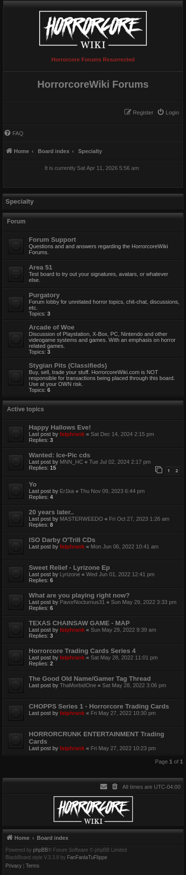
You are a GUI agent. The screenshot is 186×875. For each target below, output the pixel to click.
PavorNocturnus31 (82, 602)
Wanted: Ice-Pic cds (59, 455)
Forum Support (52, 239)
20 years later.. (51, 512)
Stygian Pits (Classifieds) (68, 365)
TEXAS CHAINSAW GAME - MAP (79, 623)
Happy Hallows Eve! (60, 427)
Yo (33, 484)
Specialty (19, 201)
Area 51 (41, 267)
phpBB (40, 850)
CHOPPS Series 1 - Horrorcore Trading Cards (99, 706)
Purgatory (44, 295)
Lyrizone (70, 574)
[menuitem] (168, 112)
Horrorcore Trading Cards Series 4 (82, 651)
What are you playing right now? (79, 595)
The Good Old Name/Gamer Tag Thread (90, 678)
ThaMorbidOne (78, 685)
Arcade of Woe (51, 327)
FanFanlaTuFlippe (87, 857)
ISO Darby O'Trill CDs (62, 540)
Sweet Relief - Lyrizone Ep (69, 567)
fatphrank (72, 434)
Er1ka (67, 491)
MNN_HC (71, 462)
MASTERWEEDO (81, 519)
